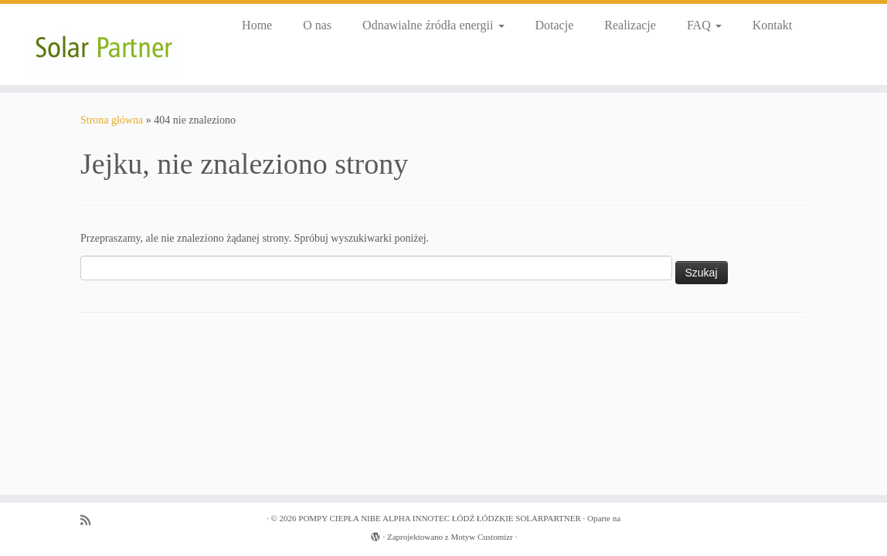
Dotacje (554, 25)
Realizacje (630, 25)
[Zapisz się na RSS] (90, 520)
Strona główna (111, 120)
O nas (317, 25)
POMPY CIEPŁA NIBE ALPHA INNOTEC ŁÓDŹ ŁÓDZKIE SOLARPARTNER (439, 518)
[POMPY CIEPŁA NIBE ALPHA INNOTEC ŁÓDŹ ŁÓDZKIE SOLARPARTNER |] (104, 44)
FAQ (704, 25)
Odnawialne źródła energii (433, 25)
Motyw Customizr (481, 536)
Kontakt (773, 25)
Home (257, 25)
